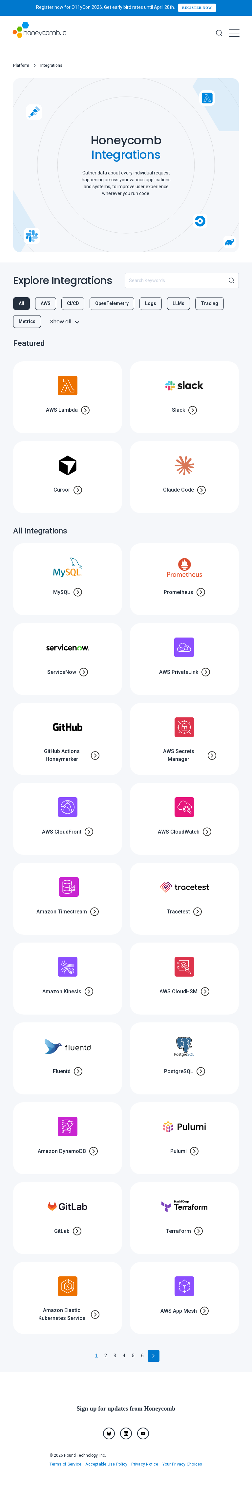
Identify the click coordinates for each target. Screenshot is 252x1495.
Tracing (209, 303)
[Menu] (234, 33)
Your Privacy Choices (182, 1464)
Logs (150, 303)
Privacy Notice (144, 1464)
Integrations (51, 65)
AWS (46, 303)
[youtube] (143, 1433)
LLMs (178, 303)
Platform (21, 65)
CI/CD (73, 303)
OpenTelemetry (112, 303)
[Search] (219, 33)
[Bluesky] (109, 1433)
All (21, 303)
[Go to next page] (153, 1356)
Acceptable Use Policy (106, 1464)
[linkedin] (126, 1433)
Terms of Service (65, 1464)
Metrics (27, 321)
